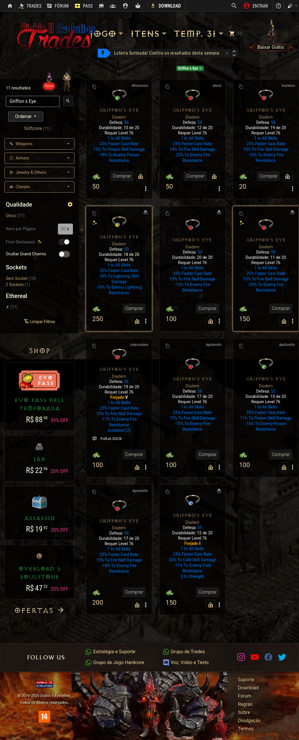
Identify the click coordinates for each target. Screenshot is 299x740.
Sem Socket (16, 278)
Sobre (244, 712)
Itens (149, 33)
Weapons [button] (21, 143)
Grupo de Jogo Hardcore (114, 662)
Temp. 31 (199, 33)
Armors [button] (19, 158)
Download (248, 688)
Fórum (244, 696)
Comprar (122, 176)
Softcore (33, 128)
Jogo (107, 33)
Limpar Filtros (39, 321)
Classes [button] (19, 186)
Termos (246, 729)
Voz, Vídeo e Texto (186, 662)
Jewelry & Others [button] (27, 172)
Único (11, 215)
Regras (245, 704)
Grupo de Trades (184, 651)
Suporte (246, 679)
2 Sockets (15, 284)
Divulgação (249, 720)
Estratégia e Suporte (110, 651)
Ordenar (24, 116)
